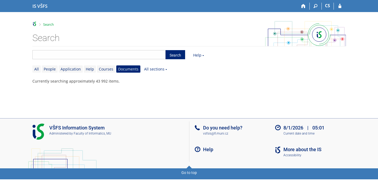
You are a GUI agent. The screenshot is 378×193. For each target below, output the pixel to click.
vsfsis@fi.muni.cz (215, 133)
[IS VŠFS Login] (340, 6)
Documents (128, 69)
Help (197, 55)
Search (48, 24)
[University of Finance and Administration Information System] (39, 6)
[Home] (304, 6)
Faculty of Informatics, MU (92, 133)
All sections (154, 69)
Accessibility (292, 155)
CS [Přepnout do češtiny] (327, 6)
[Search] (316, 6)
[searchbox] (99, 54)
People (50, 69)
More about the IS (302, 149)
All (36, 69)
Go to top (189, 172)
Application (71, 69)
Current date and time (299, 133)
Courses (106, 69)
